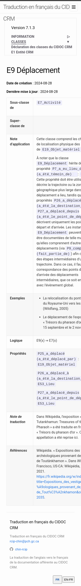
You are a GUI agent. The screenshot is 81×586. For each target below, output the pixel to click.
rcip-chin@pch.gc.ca (24, 541)
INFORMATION (22, 36)
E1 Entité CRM (22, 52)
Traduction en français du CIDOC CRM (39, 13)
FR (57, 579)
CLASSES (18, 42)
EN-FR (68, 579)
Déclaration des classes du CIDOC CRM (41, 47)
